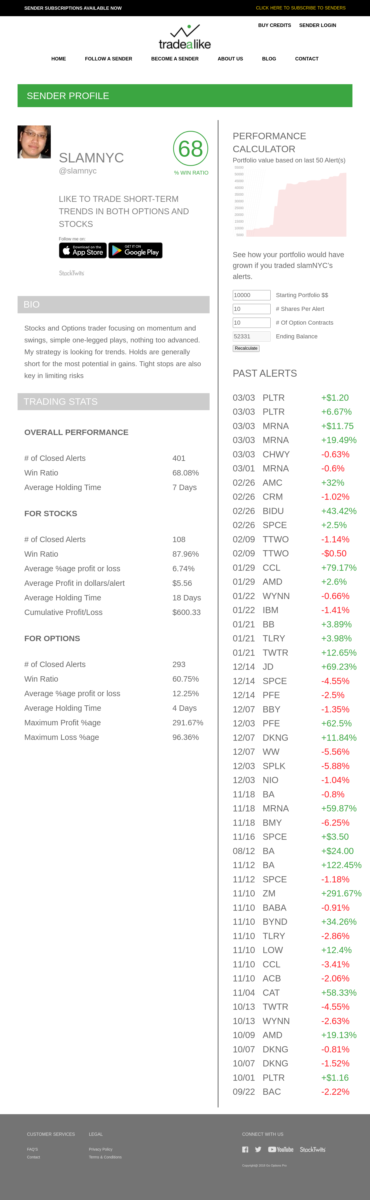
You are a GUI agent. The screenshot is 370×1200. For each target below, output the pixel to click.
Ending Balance (297, 336)
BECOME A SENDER (175, 59)
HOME (58, 59)
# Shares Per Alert (300, 309)
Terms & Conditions (105, 1157)
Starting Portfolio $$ (302, 295)
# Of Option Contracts (305, 323)
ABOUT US (230, 59)
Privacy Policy (100, 1149)
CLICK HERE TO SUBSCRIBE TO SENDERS (301, 8)
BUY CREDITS (274, 25)
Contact (33, 1157)
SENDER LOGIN (317, 25)
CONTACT (307, 59)
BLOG (269, 59)
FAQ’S (32, 1149)
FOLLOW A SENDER (108, 59)
